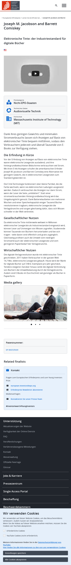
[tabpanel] (35, 303)
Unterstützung (12, 421)
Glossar (7, 467)
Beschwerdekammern (16, 507)
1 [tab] (31, 324)
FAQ (5, 436)
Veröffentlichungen (12, 441)
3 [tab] (40, 324)
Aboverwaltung (10, 457)
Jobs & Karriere (12, 475)
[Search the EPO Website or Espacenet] (56, 5)
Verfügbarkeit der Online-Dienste (19, 431)
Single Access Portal (15, 491)
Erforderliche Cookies (16, 531)
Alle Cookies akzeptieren (15, 559)
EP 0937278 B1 (12, 350)
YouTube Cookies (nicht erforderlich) (22, 535)
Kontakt (7, 451)
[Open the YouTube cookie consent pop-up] (35, 74)
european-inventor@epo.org (23, 385)
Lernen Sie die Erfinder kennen (31, 18)
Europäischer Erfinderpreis (11, 18)
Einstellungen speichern (15, 553)
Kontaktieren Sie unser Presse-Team (26, 399)
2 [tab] (35, 324)
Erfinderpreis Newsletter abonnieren (27, 390)
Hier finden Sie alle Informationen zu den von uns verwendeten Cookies (34, 547)
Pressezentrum (12, 483)
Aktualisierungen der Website (17, 426)
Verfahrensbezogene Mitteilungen (19, 446)
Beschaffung (11, 499)
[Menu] (64, 5)
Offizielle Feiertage (12, 462)
